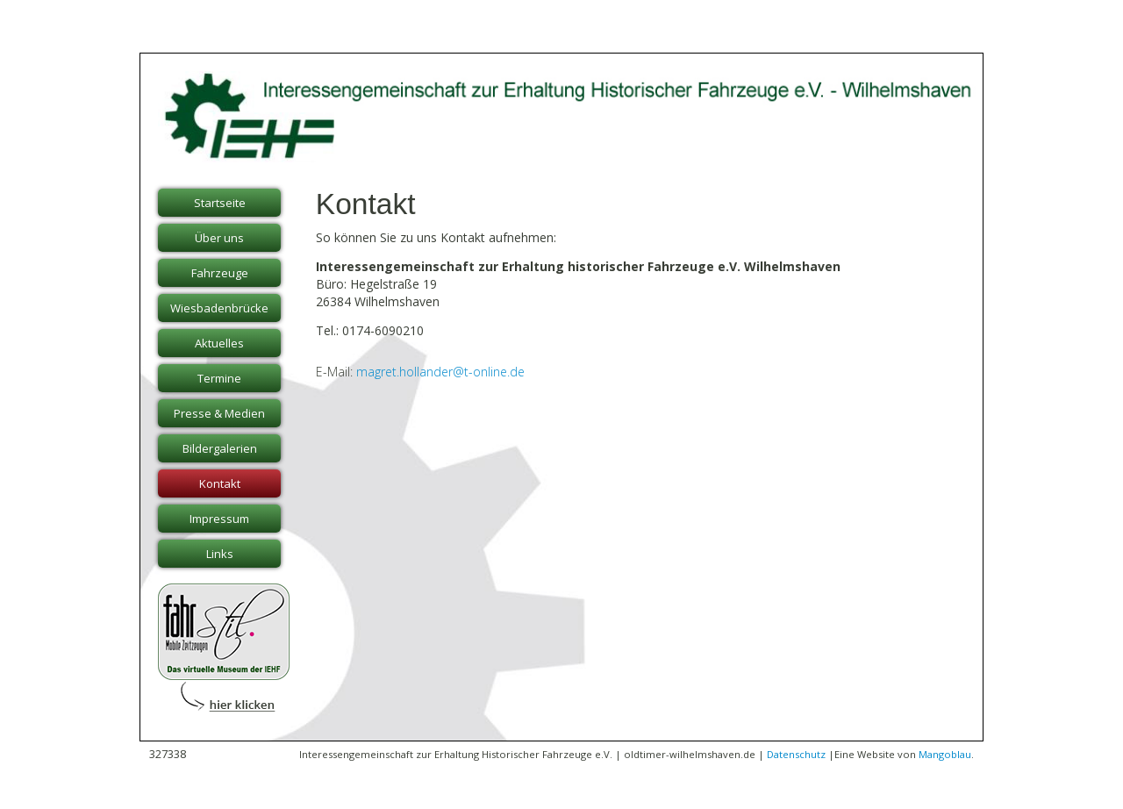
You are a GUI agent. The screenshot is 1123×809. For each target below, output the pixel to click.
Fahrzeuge (219, 273)
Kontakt (219, 483)
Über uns (219, 238)
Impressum (219, 518)
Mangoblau (945, 754)
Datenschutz (796, 754)
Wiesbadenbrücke (219, 308)
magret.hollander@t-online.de (440, 371)
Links (219, 554)
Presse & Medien (219, 413)
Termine (219, 378)
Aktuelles (219, 343)
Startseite (220, 203)
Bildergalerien (219, 448)
